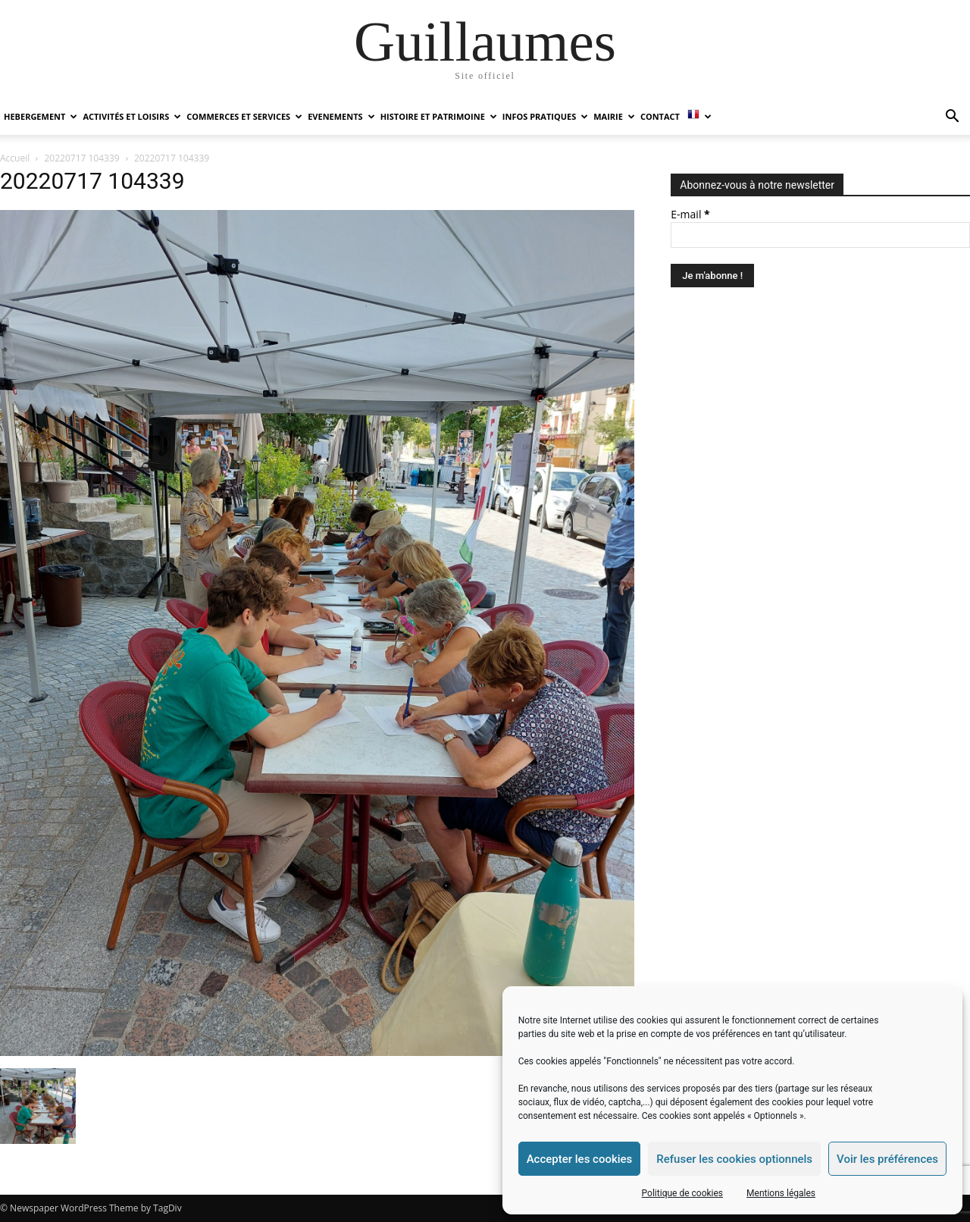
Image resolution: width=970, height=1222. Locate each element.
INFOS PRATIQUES (545, 116)
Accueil (15, 158)
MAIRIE (614, 116)
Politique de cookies (682, 1193)
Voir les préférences (887, 1159)
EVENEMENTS (341, 116)
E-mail (690, 214)
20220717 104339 (82, 158)
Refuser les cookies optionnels (734, 1159)
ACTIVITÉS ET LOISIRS (132, 116)
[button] (952, 118)
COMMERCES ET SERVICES (244, 116)
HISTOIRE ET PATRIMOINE (438, 116)
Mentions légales (780, 1193)
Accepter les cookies (580, 1159)
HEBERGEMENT (40, 116)
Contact (660, 116)
